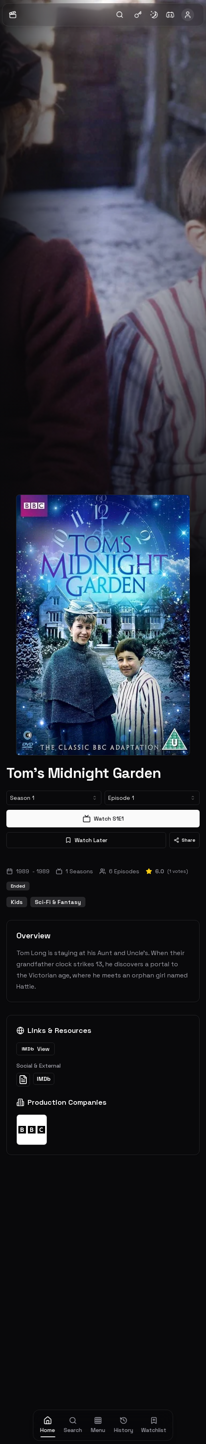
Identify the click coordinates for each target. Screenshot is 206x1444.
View (36, 1048)
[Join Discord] (170, 15)
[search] (73, 1425)
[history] (124, 1425)
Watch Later (86, 840)
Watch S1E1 (103, 819)
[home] (48, 1425)
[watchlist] (154, 1425)
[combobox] (53, 798)
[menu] (98, 1425)
